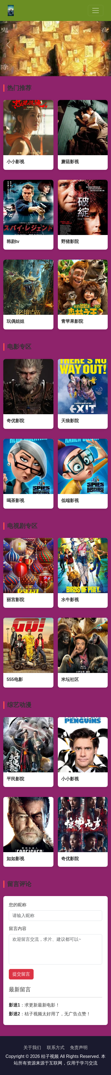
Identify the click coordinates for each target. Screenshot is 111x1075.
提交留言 (21, 974)
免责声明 (79, 1047)
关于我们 (32, 1047)
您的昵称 (17, 904)
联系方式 (55, 1047)
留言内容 (17, 928)
